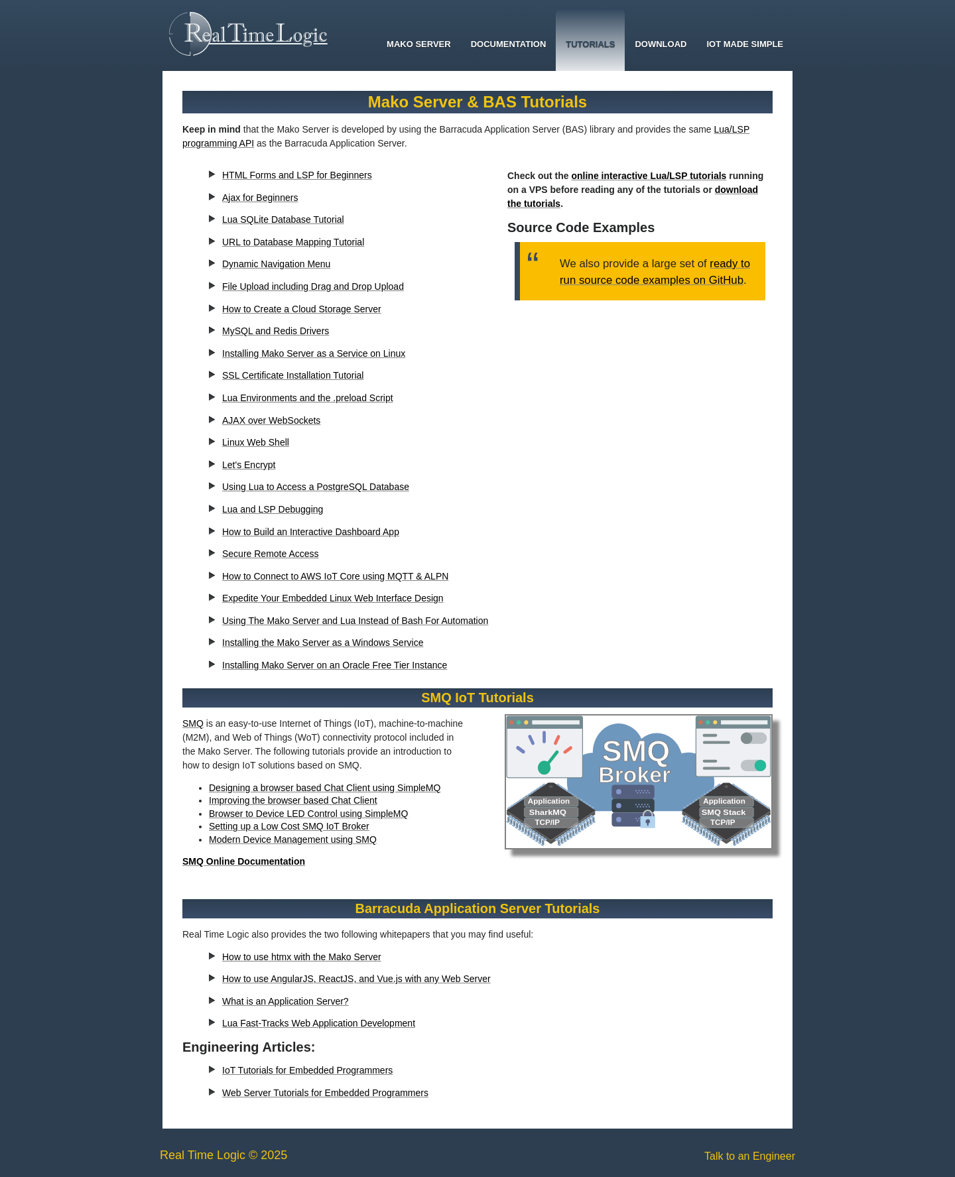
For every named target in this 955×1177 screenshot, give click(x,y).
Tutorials (590, 44)
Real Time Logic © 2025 (223, 1155)
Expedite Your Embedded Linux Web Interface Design (333, 598)
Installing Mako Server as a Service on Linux (313, 353)
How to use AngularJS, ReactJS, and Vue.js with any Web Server (356, 978)
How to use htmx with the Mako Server (301, 957)
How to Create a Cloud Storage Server (301, 309)
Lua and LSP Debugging (272, 509)
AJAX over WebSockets (271, 420)
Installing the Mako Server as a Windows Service (322, 642)
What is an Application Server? (285, 1001)
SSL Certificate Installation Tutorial (292, 375)
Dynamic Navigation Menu (276, 264)
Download (660, 44)
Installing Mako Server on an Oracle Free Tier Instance (334, 665)
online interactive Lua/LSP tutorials (648, 175)
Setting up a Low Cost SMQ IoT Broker (289, 826)
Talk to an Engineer (749, 1156)
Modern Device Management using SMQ (293, 839)
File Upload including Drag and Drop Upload (313, 286)
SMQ (193, 723)
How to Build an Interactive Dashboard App (310, 532)
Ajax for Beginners (260, 197)
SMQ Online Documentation (243, 861)
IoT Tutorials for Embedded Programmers (307, 1070)
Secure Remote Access (270, 553)
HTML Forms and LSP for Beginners (297, 175)
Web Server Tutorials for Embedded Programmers (325, 1092)
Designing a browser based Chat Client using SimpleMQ (324, 787)
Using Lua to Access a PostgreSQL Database (315, 486)
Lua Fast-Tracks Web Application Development (318, 1023)
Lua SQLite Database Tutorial (283, 219)
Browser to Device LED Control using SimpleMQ (308, 813)
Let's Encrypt (249, 465)
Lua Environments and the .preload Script (307, 398)
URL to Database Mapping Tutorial (293, 242)
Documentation (508, 44)
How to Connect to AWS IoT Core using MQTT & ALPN (335, 576)
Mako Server (419, 44)
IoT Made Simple (744, 44)
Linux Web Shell (255, 442)
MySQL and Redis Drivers (275, 331)
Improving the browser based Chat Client (293, 800)
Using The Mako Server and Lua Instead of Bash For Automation (355, 620)
